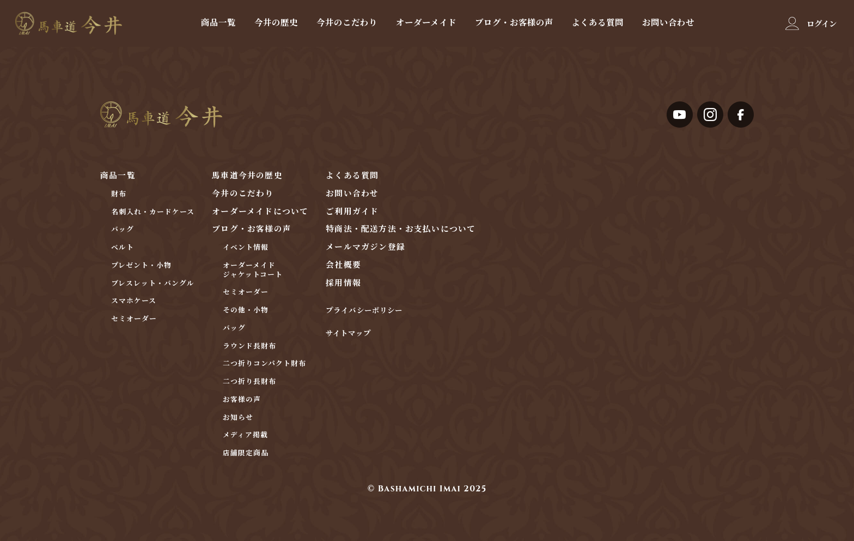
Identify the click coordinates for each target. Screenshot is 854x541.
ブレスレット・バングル (152, 283)
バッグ (122, 230)
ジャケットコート (253, 275)
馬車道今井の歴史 (247, 176)
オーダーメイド (426, 22)
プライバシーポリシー (364, 311)
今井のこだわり (346, 22)
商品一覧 (218, 22)
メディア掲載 (245, 435)
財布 (118, 194)
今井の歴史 (276, 22)
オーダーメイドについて (260, 212)
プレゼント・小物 (141, 265)
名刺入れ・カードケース (152, 212)
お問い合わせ (668, 22)
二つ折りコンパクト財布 (264, 364)
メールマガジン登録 (365, 247)
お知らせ (238, 418)
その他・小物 (246, 310)
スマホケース (133, 301)
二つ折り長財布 (249, 382)
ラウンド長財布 (249, 346)
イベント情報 (246, 248)
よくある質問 (597, 22)
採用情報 (343, 283)
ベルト (122, 248)
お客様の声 (242, 400)
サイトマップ (348, 334)
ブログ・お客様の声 (514, 22)
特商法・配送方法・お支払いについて (400, 229)
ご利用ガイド (352, 212)
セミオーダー (134, 319)
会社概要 (343, 265)
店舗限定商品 (246, 453)
